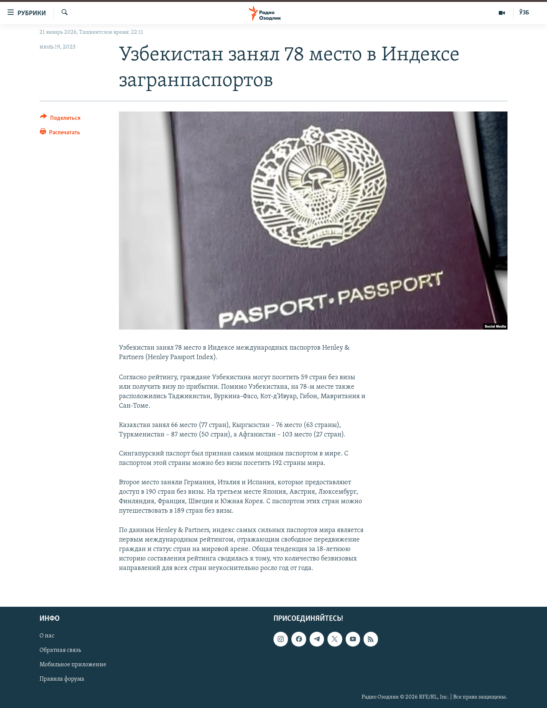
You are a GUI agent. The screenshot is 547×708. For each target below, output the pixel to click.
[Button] (60, 119)
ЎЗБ (524, 13)
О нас (47, 636)
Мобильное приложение (73, 665)
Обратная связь (60, 650)
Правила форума (62, 679)
